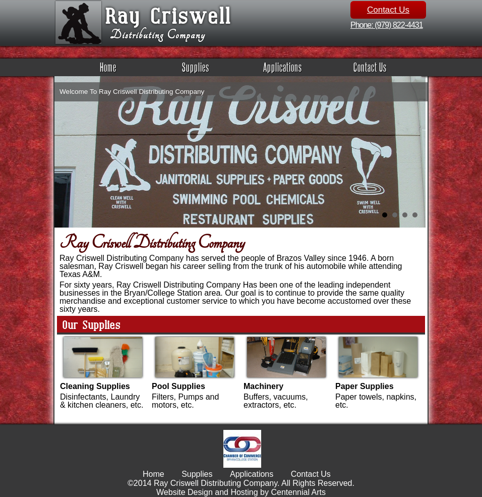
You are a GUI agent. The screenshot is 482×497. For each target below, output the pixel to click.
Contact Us (388, 10)
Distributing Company (158, 35)
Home (108, 67)
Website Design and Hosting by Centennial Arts (241, 492)
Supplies (195, 67)
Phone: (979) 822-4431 (386, 25)
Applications (282, 67)
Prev (67, 141)
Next (414, 141)
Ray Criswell (168, 14)
